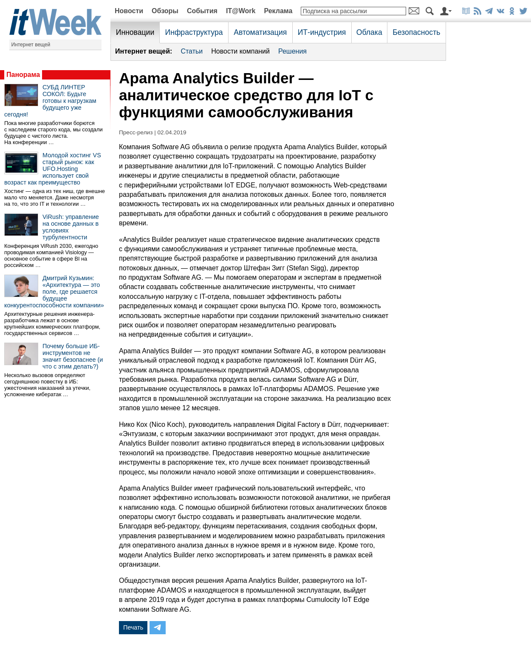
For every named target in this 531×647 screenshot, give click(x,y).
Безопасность (416, 32)
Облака (369, 32)
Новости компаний (240, 51)
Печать (133, 627)
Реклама (278, 10)
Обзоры (165, 10)
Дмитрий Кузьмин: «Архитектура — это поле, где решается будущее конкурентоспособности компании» (54, 292)
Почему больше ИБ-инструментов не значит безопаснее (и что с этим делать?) (72, 356)
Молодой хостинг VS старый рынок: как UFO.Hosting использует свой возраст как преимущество (52, 169)
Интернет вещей (31, 45)
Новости (129, 10)
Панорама (23, 74)
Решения (292, 51)
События (202, 10)
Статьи (192, 51)
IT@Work (241, 10)
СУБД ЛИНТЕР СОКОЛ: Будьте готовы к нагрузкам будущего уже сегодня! (50, 101)
